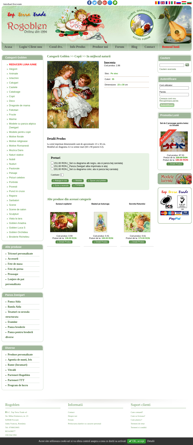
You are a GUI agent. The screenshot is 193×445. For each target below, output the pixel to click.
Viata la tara (15, 218)
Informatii (75, 405)
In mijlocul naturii (98, 56)
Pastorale (14, 168)
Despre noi (72, 416)
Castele (13, 87)
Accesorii (13, 258)
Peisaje (13, 173)
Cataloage (14, 91)
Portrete (13, 182)
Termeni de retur (138, 423)
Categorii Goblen (58, 56)
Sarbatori (14, 200)
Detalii (150, 441)
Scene (12, 204)
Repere (13, 195)
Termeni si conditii (139, 427)
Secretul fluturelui (137, 204)
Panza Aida (14, 301)
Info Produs (77, 46)
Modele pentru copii (20, 132)
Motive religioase (18, 141)
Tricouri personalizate (20, 253)
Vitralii (12, 370)
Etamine (12, 322)
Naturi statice (16, 154)
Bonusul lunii (170, 46)
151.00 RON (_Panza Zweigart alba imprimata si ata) (81, 166)
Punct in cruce (17, 191)
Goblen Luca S (17, 227)
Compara (79, 185)
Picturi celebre (17, 177)
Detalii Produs (65, 242)
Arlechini (14, 78)
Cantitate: (55, 174)
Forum (119, 46)
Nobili (12, 159)
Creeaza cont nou (168, 98)
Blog (134, 46)
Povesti (13, 186)
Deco (12, 100)
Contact (150, 46)
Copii (12, 96)
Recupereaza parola (169, 101)
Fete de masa (15, 263)
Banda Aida (14, 306)
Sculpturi (14, 214)
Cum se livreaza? (138, 416)
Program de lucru (18, 385)
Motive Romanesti (19, 145)
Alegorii (13, 69)
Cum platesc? (136, 420)
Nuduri (12, 163)
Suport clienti (141, 405)
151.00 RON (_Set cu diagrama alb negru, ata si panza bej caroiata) (88, 163)
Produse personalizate (20, 354)
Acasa (8, 46)
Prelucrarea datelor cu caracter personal (84, 423)
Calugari (13, 82)
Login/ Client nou (30, 46)
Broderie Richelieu (19, 236)
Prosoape (13, 274)
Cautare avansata (168, 69)
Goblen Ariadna (17, 223)
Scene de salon (17, 209)
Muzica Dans (16, 150)
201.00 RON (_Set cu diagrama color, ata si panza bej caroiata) (86, 169)
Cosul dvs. (56, 46)
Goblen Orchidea (18, 232)
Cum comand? (137, 412)
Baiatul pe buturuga (100, 204)
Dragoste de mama (19, 105)
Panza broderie (16, 327)
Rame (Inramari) (17, 364)
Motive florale (16, 136)
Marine (13, 119)
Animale (13, 73)
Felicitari (13, 110)
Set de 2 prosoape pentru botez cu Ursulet (174, 124)
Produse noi (100, 46)
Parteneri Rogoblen (19, 375)
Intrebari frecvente (12, 4)
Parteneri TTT (16, 380)
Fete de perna (15, 269)
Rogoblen (12, 405)
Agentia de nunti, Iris (20, 359)
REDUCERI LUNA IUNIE (23, 64)
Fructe (12, 114)
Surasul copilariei (63, 204)
